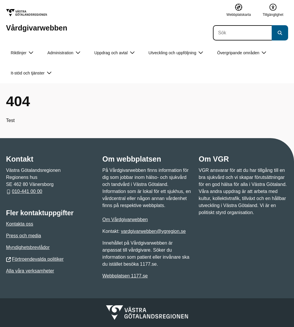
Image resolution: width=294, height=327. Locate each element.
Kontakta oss (19, 223)
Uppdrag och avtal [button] (114, 53)
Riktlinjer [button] (22, 53)
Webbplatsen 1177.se (125, 275)
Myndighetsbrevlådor (28, 247)
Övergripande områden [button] (241, 53)
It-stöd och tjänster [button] (31, 73)
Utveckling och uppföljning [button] (176, 53)
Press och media (23, 235)
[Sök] (242, 32)
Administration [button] (63, 53)
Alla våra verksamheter (30, 270)
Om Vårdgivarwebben (125, 219)
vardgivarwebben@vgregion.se (153, 231)
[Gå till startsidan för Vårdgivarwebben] (36, 20)
